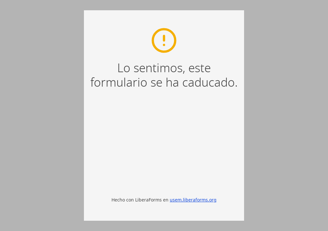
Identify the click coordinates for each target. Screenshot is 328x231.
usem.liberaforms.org (193, 200)
